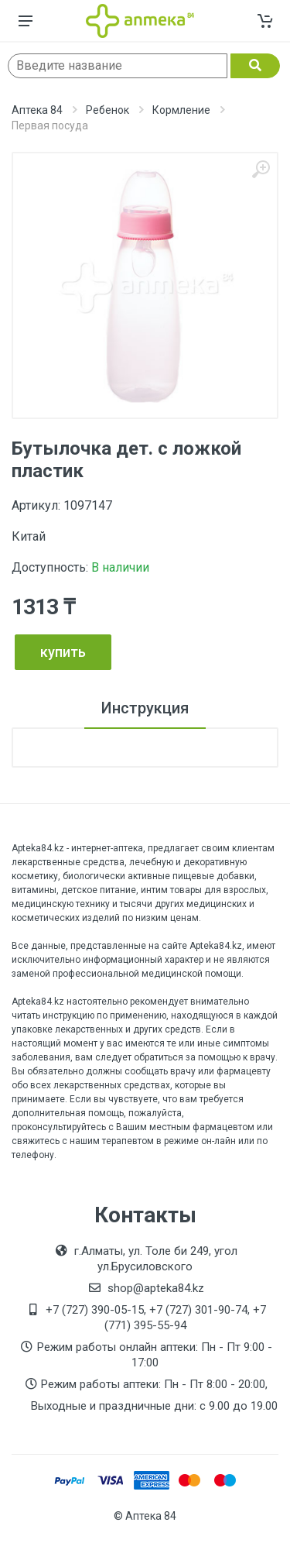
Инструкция (145, 708)
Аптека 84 (37, 110)
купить (63, 652)
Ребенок (107, 110)
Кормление (181, 110)
